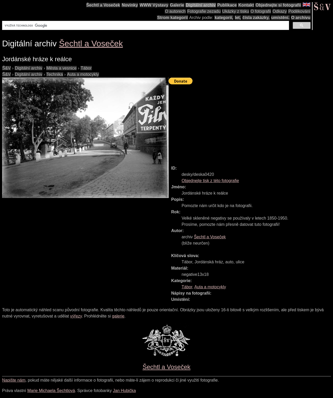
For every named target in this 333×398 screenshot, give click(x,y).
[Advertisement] (251, 122)
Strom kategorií (172, 17)
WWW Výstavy (154, 5)
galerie (118, 316)
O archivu (300, 17)
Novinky (130, 5)
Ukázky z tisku (235, 11)
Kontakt (246, 5)
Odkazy (280, 11)
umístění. (280, 17)
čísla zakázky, (256, 17)
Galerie (177, 5)
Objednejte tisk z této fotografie (210, 180)
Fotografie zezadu (204, 11)
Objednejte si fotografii (278, 5)
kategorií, (224, 17)
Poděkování (299, 11)
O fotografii (261, 11)
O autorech (175, 11)
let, (238, 17)
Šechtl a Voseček (103, 5)
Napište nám (13, 380)
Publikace (227, 5)
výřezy (76, 316)
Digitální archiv (201, 5)
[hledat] (145, 25)
